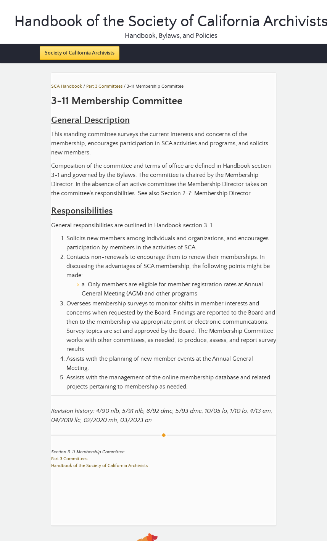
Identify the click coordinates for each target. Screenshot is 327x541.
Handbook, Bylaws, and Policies (171, 36)
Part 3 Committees (104, 86)
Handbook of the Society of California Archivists (99, 465)
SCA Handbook (66, 86)
